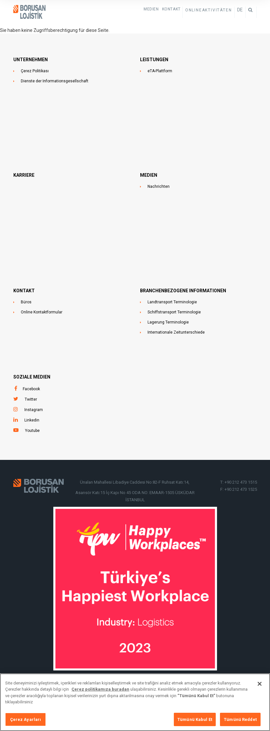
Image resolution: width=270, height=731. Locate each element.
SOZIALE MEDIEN (31, 376)
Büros (26, 302)
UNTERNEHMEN (30, 59)
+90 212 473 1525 (241, 489)
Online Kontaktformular (41, 312)
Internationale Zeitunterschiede (176, 332)
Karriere (23, 175)
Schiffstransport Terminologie (174, 312)
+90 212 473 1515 (241, 482)
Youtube (32, 430)
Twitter (31, 399)
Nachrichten (159, 186)
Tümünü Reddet (240, 723)
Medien (151, 9)
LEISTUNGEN (154, 59)
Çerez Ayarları (25, 723)
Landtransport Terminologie (172, 302)
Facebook (31, 389)
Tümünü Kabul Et (194, 723)
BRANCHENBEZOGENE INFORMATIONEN (183, 290)
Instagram (33, 409)
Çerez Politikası (35, 71)
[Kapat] (259, 687)
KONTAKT (171, 9)
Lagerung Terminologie (168, 322)
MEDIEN (148, 175)
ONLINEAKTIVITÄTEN (208, 10)
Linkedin (31, 420)
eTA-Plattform (160, 71)
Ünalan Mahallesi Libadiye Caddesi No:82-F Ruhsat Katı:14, (135, 482)
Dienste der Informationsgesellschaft (54, 81)
